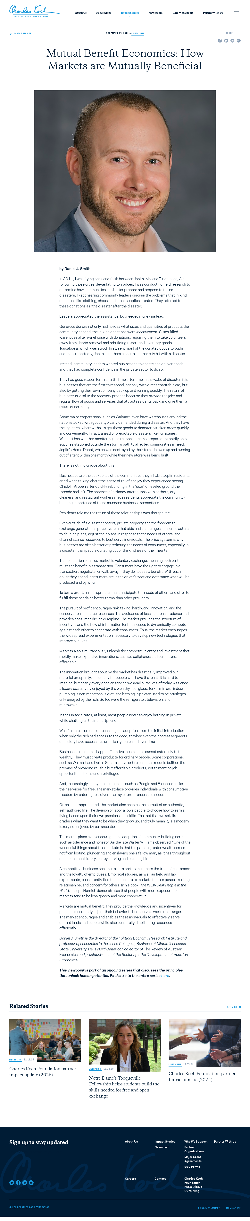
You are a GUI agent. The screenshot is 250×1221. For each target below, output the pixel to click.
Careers (130, 1184)
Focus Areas (103, 13)
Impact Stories (130, 13)
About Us (81, 13)
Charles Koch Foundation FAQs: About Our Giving (193, 1190)
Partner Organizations (194, 1154)
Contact (160, 1184)
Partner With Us (213, 13)
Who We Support (182, 13)
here (165, 975)
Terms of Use (233, 1213)
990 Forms (192, 1172)
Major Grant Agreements (193, 1164)
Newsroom (155, 13)
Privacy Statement (203, 1213)
